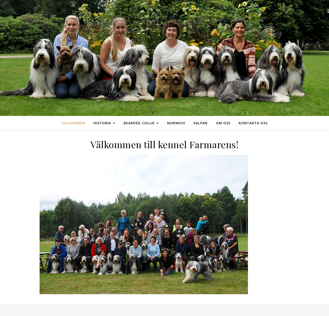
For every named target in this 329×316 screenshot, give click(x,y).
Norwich (176, 123)
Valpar (200, 123)
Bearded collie (139, 123)
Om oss (223, 123)
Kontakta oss (253, 123)
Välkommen (73, 123)
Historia (102, 123)
